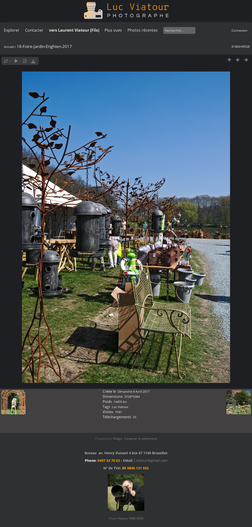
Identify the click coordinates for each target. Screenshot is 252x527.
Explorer (11, 30)
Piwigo (117, 438)
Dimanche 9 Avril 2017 (133, 391)
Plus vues (113, 30)
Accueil (9, 47)
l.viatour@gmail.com (150, 460)
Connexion (239, 30)
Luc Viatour (120, 407)
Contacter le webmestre (140, 438)
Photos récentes (142, 30)
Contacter (34, 30)
